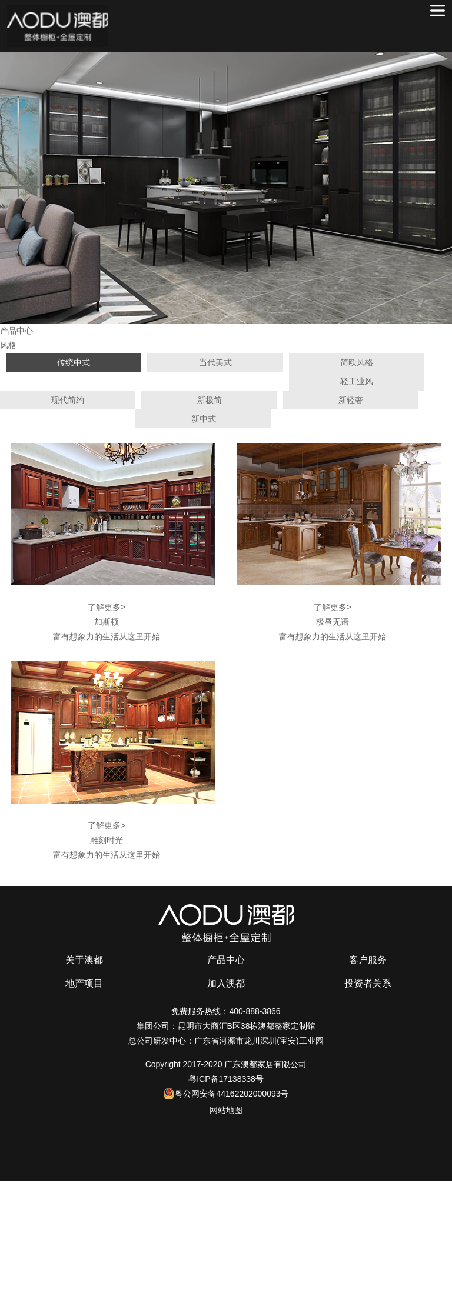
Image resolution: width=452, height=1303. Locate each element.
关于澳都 (84, 960)
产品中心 (226, 960)
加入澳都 (226, 983)
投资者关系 (367, 983)
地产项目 (84, 983)
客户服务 (368, 960)
